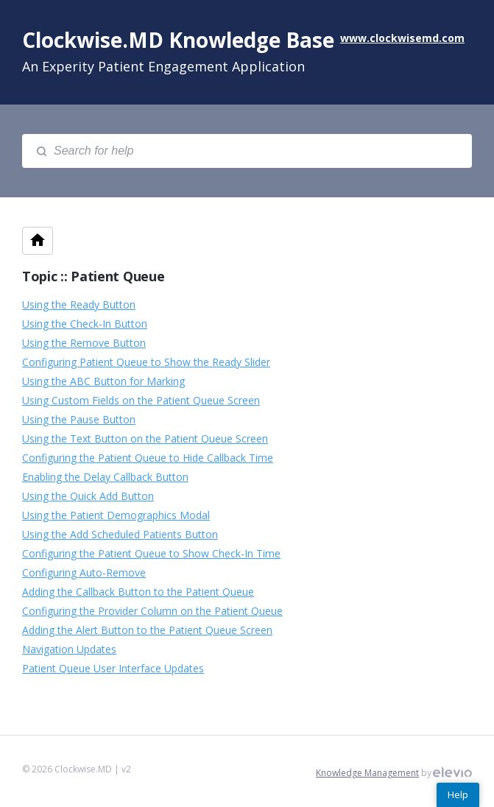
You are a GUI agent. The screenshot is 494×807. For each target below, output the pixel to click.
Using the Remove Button (84, 343)
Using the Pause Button (78, 419)
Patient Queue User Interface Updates (113, 668)
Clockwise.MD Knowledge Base (178, 40)
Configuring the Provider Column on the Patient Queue (152, 611)
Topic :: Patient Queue (93, 276)
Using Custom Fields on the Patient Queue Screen (141, 400)
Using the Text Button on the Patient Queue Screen (145, 438)
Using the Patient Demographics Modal (116, 515)
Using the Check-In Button (84, 324)
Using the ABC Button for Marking (103, 381)
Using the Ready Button (78, 304)
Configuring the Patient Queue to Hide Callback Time (147, 458)
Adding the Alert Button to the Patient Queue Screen (147, 630)
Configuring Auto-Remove (84, 572)
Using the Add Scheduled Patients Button (120, 534)
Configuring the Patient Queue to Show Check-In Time (151, 553)
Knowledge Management (367, 773)
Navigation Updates (69, 649)
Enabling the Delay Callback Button (105, 477)
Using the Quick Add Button (88, 496)
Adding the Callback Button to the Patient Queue (138, 592)
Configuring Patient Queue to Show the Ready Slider (146, 362)
